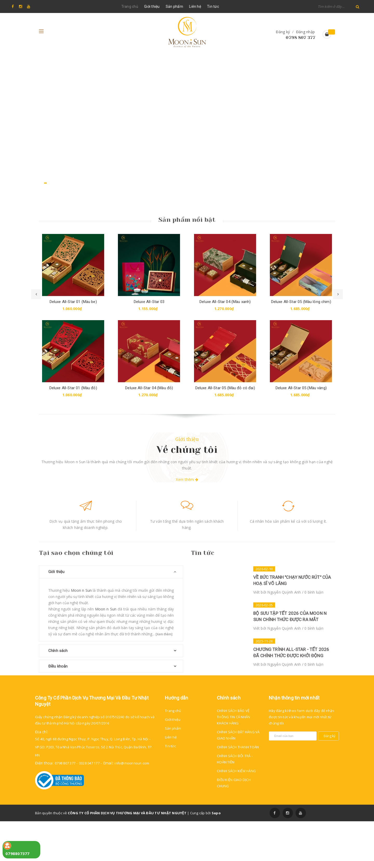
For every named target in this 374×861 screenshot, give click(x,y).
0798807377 (17, 853)
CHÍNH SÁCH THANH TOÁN (238, 786)
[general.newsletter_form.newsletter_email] (293, 775)
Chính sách (58, 650)
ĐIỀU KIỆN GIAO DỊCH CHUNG (234, 822)
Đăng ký (283, 31)
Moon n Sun (81, 590)
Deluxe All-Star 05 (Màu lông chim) (301, 301)
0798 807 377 (300, 37)
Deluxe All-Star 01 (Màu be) (73, 301)
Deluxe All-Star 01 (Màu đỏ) (73, 388)
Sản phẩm (174, 6)
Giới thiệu (152, 6)
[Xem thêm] (164, 634)
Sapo (216, 852)
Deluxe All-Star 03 (149, 301)
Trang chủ (129, 6)
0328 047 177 (89, 803)
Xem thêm (187, 479)
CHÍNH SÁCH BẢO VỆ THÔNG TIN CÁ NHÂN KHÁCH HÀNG (233, 756)
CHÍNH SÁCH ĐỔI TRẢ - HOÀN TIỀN (234, 798)
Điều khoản (58, 666)
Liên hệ (195, 6)
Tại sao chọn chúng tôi (76, 552)
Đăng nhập (305, 31)
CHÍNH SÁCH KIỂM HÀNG (236, 810)
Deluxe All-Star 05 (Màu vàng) (301, 388)
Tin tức (213, 6)
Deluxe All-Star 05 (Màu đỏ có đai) (225, 388)
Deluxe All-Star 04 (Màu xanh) (225, 301)
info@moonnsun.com (131, 803)
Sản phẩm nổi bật (187, 219)
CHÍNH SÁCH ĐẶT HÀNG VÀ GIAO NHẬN (238, 774)
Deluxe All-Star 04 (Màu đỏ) (149, 388)
